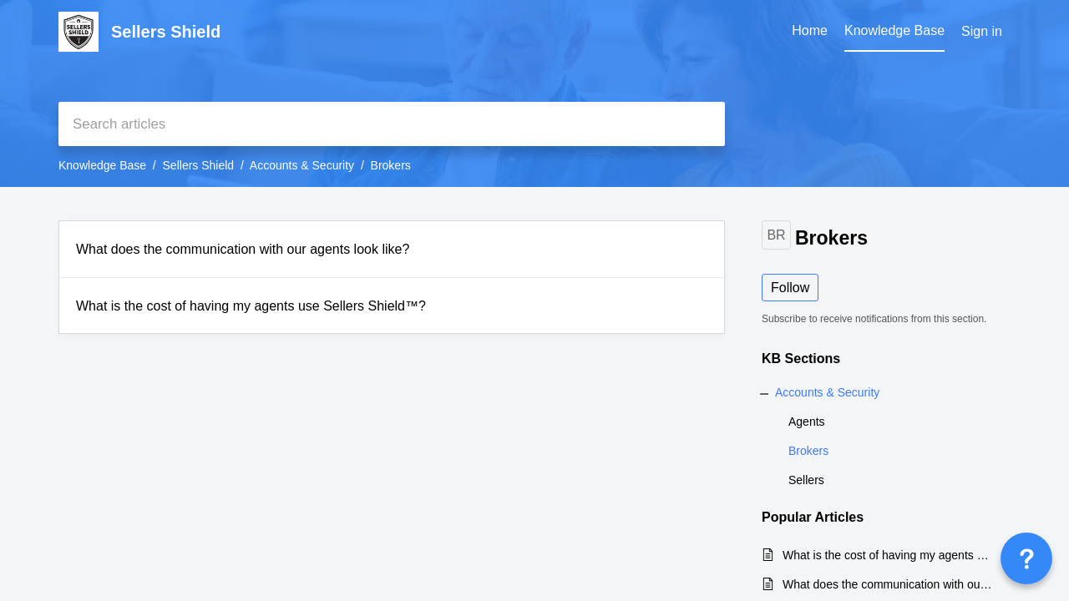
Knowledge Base (102, 165)
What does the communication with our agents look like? (242, 249)
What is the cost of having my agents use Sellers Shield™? (251, 306)
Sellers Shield (199, 165)
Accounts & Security (302, 165)
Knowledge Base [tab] (894, 30)
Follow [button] (790, 287)
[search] (391, 124)
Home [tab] (810, 30)
